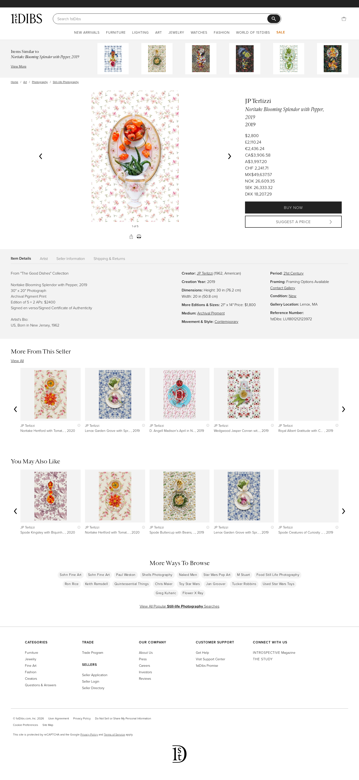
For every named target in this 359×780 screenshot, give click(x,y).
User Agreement (58, 718)
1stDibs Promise (207, 665)
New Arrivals (87, 32)
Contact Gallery (282, 287)
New (292, 295)
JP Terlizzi (205, 273)
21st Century (293, 273)
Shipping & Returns (109, 258)
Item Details (21, 258)
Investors (145, 672)
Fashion (222, 32)
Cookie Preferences (25, 725)
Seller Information (70, 258)
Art (158, 32)
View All (17, 360)
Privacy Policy (82, 718)
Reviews (145, 678)
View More (18, 66)
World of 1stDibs (253, 32)
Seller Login (90, 681)
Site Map (47, 725)
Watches (199, 32)
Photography (40, 82)
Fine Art (30, 665)
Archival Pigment (211, 313)
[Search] (162, 19)
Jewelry (176, 32)
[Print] (139, 236)
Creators (31, 678)
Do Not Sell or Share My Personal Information (123, 718)
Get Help (202, 652)
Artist (44, 258)
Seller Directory (93, 688)
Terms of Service (114, 734)
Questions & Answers (40, 685)
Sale (280, 32)
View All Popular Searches (179, 606)
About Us (146, 652)
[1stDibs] (26, 18)
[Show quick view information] (78, 425)
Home (14, 82)
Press (143, 659)
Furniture (116, 32)
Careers (144, 665)
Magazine (274, 652)
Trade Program (92, 652)
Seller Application (95, 675)
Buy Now (293, 207)
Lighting (140, 32)
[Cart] (344, 19)
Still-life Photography (66, 82)
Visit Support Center (210, 659)
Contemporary (226, 321)
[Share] (131, 236)
